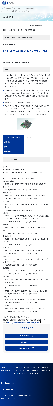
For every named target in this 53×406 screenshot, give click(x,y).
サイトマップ (23, 374)
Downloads (45, 367)
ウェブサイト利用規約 (7, 395)
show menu (50, 3)
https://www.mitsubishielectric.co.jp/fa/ (24, 323)
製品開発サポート (7, 370)
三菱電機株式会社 (29, 8)
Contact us (34, 373)
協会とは (33, 370)
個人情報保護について (24, 395)
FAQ (14, 373)
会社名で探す (18, 8)
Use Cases (26, 367)
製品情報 (8, 8)
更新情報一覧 (45, 370)
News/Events (20, 370)
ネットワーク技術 (14, 367)
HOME (4, 367)
